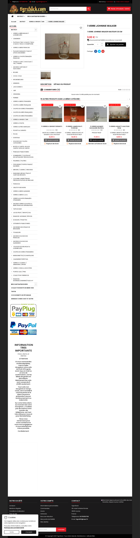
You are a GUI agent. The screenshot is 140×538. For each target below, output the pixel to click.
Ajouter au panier (115, 44)
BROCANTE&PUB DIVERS (36, 16)
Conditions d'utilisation (17, 511)
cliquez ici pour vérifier (116, 502)
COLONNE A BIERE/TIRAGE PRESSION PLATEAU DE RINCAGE (23, 179)
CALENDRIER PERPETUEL (20, 259)
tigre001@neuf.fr (41, 2)
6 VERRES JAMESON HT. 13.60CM (74, 127)
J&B (14, 90)
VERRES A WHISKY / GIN (20, 119)
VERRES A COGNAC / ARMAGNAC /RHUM (20, 263)
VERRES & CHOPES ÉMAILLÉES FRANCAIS (22, 57)
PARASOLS (16, 184)
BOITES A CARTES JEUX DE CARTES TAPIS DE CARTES (21, 147)
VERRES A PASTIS (18, 123)
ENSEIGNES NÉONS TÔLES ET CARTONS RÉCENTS (22, 174)
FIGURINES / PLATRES (19, 161)
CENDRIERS (16, 39)
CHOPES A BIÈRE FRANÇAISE (22, 105)
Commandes (44, 508)
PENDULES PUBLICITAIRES (21, 152)
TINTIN (13, 291)
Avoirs (42, 511)
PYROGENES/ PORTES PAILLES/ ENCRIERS (23, 165)
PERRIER (15, 98)
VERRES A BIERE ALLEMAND (21, 191)
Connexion (109, 2)
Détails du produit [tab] (62, 84)
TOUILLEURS (17, 232)
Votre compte (46, 501)
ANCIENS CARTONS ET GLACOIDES (20, 68)
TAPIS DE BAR (17, 209)
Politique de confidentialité (14, 528)
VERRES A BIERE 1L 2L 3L (20, 195)
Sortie (12, 532)
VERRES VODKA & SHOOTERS (22, 268)
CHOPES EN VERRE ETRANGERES (23, 109)
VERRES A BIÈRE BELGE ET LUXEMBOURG (21, 34)
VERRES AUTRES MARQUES (21, 127)
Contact (76, 501)
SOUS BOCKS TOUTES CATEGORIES (20, 142)
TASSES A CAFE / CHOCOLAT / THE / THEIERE (23, 62)
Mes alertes (44, 522)
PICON (15, 134)
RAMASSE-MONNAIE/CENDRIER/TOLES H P (23, 280)
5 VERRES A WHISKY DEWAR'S (51, 126)
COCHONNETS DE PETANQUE (21, 295)
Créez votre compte (122, 2)
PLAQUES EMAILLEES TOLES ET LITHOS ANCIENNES (22, 52)
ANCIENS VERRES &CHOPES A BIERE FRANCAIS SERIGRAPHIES (23, 204)
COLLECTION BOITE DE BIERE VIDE (22, 288)
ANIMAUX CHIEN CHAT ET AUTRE (22, 299)
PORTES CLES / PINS (19, 272)
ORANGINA (16, 94)
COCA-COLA (17, 76)
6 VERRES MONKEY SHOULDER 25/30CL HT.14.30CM (96, 128)
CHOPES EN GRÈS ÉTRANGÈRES (23, 116)
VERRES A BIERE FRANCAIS (21, 48)
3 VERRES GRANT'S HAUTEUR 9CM (119, 127)
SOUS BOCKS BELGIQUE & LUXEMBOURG (21, 247)
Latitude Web (90, 536)
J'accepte (28, 532)
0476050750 (23, 2)
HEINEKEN (16, 83)
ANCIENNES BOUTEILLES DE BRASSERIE (21, 228)
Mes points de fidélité (47, 519)
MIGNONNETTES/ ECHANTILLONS (23, 256)
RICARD (15, 72)
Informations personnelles (49, 506)
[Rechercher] (70, 9)
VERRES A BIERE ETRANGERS (22, 101)
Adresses (43, 514)
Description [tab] (45, 84)
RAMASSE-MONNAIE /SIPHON (22, 216)
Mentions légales (15, 508)
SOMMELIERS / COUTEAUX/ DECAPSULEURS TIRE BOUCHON (23, 156)
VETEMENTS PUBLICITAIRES (21, 223)
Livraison (12, 506)
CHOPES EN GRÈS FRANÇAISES (23, 112)
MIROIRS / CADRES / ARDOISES (23, 170)
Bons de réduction (46, 516)
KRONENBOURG (18, 80)
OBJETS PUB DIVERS (19, 187)
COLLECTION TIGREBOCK (21, 275)
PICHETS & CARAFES (19, 130)
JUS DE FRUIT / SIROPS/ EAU (22, 213)
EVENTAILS (16, 138)
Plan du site (13, 514)
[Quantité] (98, 44)
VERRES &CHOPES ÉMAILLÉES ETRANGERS (22, 199)
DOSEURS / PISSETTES (20, 220)
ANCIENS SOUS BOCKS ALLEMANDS (20, 242)
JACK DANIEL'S (17, 87)
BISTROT (20, 16)
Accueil (12, 26)
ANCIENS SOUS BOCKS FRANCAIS (20, 237)
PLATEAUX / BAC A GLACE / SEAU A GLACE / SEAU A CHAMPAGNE (23, 43)
